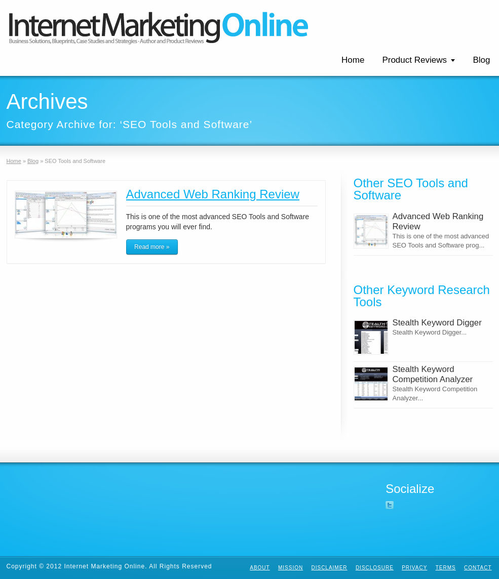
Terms (446, 567)
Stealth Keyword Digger (437, 322)
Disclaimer (329, 567)
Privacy (414, 567)
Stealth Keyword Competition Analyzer (433, 374)
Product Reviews (414, 60)
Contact (478, 567)
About (260, 567)
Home (352, 60)
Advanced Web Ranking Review (212, 194)
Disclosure (375, 567)
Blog (481, 60)
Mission (290, 567)
